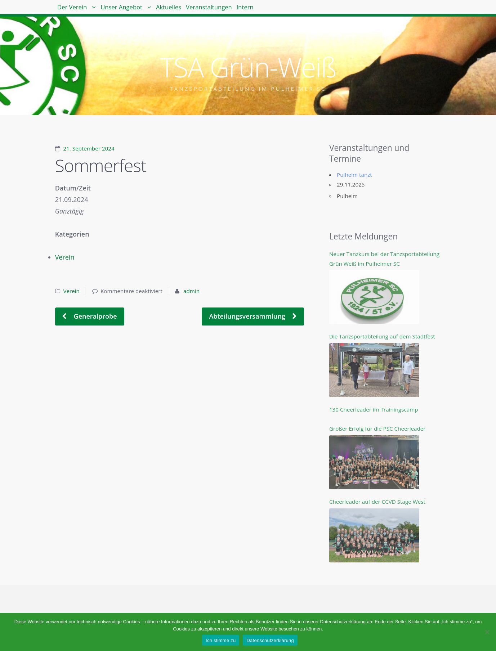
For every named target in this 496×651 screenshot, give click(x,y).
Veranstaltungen (255, 10)
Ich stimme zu (221, 640)
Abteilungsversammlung (248, 316)
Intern (304, 10)
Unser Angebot (141, 10)
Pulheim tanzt (354, 174)
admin (191, 291)
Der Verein (78, 10)
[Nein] (487, 632)
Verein (65, 257)
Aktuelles (201, 10)
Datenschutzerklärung (270, 640)
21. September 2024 (88, 148)
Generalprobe (94, 316)
